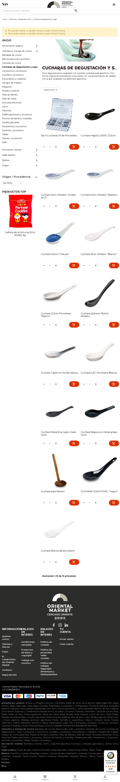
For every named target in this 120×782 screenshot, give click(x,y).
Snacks (114, 722)
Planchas (5, 740)
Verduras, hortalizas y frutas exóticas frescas (22, 728)
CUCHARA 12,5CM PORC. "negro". (99, 493)
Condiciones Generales (28, 646)
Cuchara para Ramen (53, 493)
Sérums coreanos (47, 759)
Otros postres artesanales (33, 711)
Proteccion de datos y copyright (27, 655)
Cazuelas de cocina (95, 731)
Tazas (98, 752)
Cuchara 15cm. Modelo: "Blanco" (99, 254)
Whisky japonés (98, 719)
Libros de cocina (104, 714)
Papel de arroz (73, 705)
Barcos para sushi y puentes (70, 731)
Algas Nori (107, 705)
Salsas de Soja (15, 717)
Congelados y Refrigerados (74, 708)
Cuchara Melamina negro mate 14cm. (58, 435)
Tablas (27, 743)
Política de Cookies (46, 646)
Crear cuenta (66, 646)
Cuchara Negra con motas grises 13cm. (99, 435)
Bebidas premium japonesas (36, 722)
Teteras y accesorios (41, 743)
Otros (115, 737)
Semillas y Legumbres (71, 722)
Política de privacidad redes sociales (46, 656)
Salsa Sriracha (81, 717)
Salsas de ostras (50, 717)
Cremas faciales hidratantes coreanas (68, 756)
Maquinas (34, 737)
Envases (46, 752)
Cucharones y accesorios (35, 734)
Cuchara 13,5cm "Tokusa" (55, 254)
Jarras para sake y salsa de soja (66, 752)
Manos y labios (87, 759)
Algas (98, 705)
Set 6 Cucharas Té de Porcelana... (59, 135)
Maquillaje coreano (39, 756)
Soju (87, 719)
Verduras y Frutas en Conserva (102, 725)
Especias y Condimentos (27, 714)
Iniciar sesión (67, 641)
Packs (55, 722)
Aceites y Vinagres (34, 705)
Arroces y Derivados (55, 705)
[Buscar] (40, 10)
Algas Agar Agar (18, 708)
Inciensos (75, 746)
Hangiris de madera (108, 734)
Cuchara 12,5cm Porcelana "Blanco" (56, 316)
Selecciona (49, 90)
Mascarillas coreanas (68, 759)
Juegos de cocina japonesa (15, 737)
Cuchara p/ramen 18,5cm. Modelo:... (95, 316)
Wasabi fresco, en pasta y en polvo (57, 714)
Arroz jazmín (88, 705)
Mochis (97, 711)
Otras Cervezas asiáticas (58, 719)
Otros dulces (7, 714)
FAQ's (5, 654)
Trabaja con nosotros (27, 664)
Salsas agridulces (32, 717)
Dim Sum (51, 711)
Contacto (7, 672)
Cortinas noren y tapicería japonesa (52, 746)
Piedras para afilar (83, 740)
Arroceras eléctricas (101, 737)
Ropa (4, 749)
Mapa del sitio (9, 677)
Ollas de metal (83, 737)
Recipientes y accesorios (105, 740)
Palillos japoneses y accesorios (26, 740)
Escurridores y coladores (84, 734)
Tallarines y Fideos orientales (15, 725)
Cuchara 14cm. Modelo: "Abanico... (99, 195)
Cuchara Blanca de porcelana (57, 553)
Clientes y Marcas (7, 648)
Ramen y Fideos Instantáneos (46, 725)
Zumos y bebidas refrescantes (60, 728)
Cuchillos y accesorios (60, 734)
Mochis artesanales (98, 708)
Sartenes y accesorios (12, 743)
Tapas (92, 752)
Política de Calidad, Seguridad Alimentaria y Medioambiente (48, 671)
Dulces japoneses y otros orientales (75, 711)
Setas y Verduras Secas (97, 722)
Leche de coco (97, 717)
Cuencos (36, 752)
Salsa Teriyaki (66, 717)
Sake (23, 719)
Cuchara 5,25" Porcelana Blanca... (99, 374)
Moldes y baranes (49, 737)
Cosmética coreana (19, 756)
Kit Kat (105, 711)
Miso (115, 714)
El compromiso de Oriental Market (9, 663)
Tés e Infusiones (78, 725)
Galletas (114, 711)
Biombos (28, 746)
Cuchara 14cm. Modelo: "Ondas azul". (58, 196)
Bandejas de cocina (45, 731)
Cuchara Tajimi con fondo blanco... (60, 374)
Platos (85, 752)
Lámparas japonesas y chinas (96, 746)
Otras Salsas (112, 717)
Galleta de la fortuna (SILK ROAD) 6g (20, 234)
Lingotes (14, 711)
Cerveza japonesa (36, 719)
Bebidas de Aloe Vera (86, 728)
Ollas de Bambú (67, 737)
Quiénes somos (6, 640)
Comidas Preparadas (49, 708)
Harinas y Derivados (85, 714)
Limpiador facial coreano (24, 759)
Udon (65, 725)
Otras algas (32, 708)
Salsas (4, 717)
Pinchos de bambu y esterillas (58, 740)
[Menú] (115, 752)
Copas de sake (24, 752)
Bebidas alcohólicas (11, 719)
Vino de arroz (77, 719)
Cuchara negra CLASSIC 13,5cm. (98, 135)
